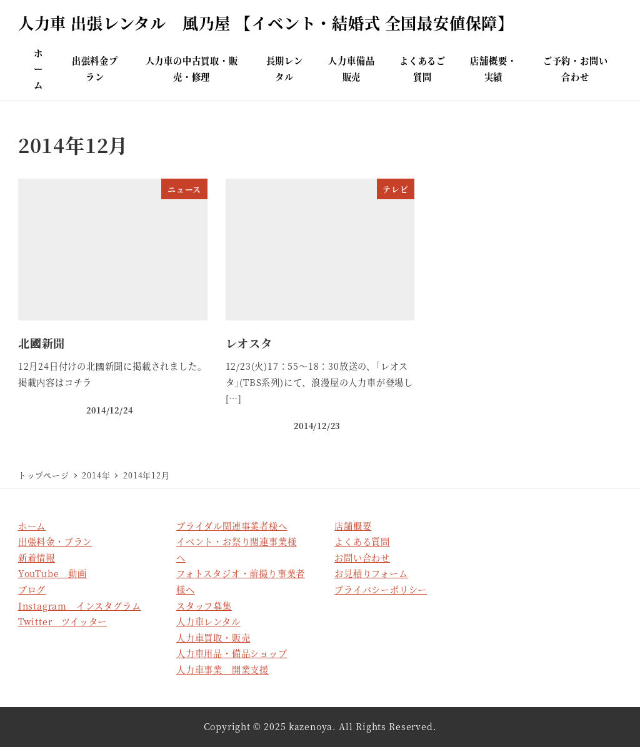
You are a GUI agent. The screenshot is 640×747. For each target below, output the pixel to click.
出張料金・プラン (55, 541)
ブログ (32, 589)
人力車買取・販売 (213, 637)
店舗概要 (352, 526)
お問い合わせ (362, 558)
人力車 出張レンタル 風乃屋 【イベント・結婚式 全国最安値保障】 (266, 22)
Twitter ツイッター (62, 621)
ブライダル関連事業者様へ (232, 526)
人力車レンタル (208, 621)
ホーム (32, 526)
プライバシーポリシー (380, 589)
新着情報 (36, 558)
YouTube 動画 (52, 573)
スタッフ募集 (204, 606)
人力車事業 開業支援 (222, 669)
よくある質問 (362, 541)
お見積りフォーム (371, 573)
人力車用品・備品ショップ (232, 653)
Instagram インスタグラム (79, 606)
